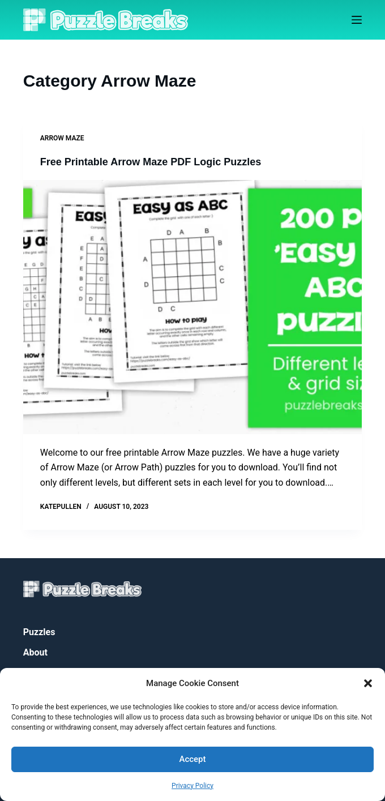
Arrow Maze (62, 138)
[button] (368, 683)
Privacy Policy (192, 786)
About (35, 652)
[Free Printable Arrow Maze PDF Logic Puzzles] (192, 307)
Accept (192, 759)
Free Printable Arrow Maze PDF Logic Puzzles (150, 162)
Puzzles (39, 632)
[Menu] (357, 20)
